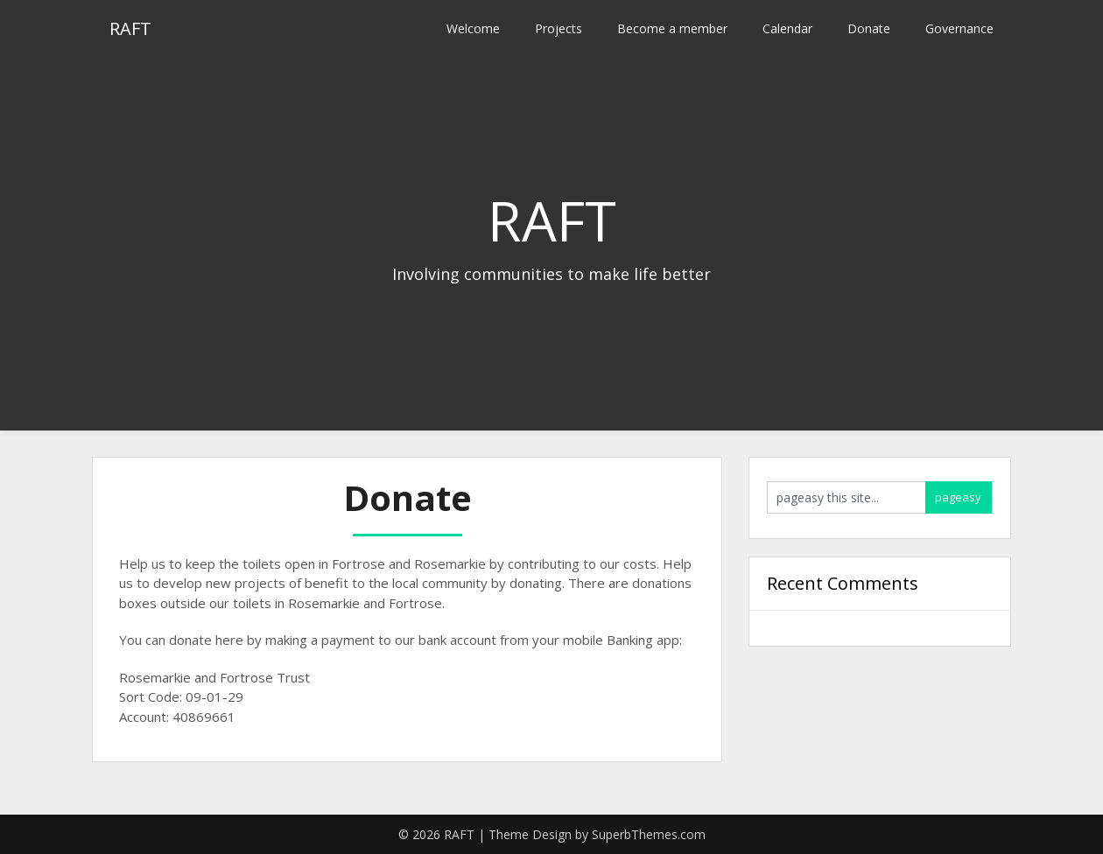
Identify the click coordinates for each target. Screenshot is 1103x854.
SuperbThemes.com (649, 834)
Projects (558, 28)
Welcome (473, 28)
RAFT (130, 28)
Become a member (672, 28)
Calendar (787, 28)
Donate (868, 28)
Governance (959, 28)
